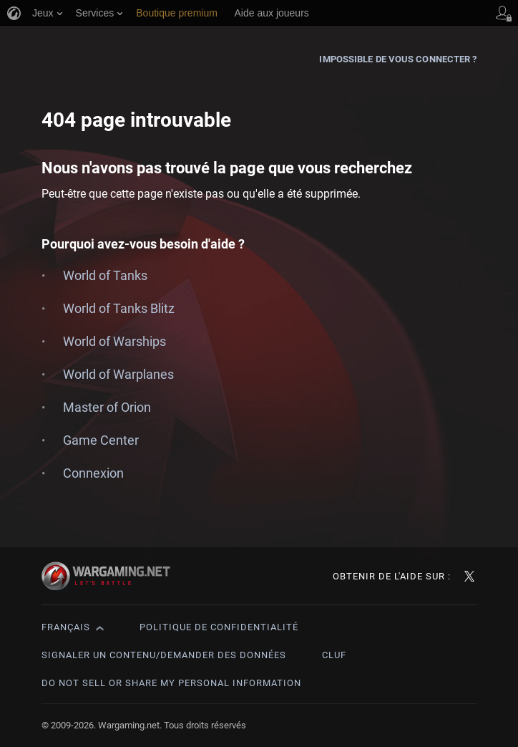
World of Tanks (105, 275)
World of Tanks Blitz (119, 308)
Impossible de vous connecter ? (398, 59)
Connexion (93, 473)
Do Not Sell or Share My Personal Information (171, 683)
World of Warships (114, 341)
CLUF (334, 655)
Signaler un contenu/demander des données (163, 655)
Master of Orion (107, 407)
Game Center (101, 440)
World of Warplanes (118, 374)
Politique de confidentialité (219, 627)
